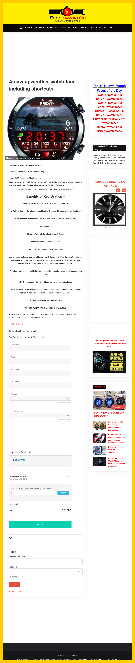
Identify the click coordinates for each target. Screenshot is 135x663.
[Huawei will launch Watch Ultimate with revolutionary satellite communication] (99, 461)
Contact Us (100, 659)
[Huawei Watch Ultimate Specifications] (99, 450)
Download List (53, 28)
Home (19, 659)
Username (14, 344)
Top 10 (75, 28)
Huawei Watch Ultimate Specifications (113, 449)
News (98, 28)
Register (115, 659)
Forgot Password (16, 591)
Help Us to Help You (63, 659)
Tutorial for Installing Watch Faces (42, 659)
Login (41, 28)
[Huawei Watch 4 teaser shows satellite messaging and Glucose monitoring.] (99, 438)
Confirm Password (17, 411)
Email (12, 357)
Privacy (86, 659)
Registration (31, 28)
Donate (25, 659)
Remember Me (16, 577)
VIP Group (66, 28)
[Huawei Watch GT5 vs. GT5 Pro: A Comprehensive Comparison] (99, 425)
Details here (18, 324)
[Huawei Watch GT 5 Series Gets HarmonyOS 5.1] (109, 400)
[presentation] (30, 434)
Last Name (14, 381)
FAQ (104, 28)
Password (14, 394)
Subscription (77, 659)
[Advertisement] (67, 53)
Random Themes (87, 28)
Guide (110, 28)
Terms (92, 659)
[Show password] (79, 571)
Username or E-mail (17, 557)
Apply (63, 493)
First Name (14, 369)
